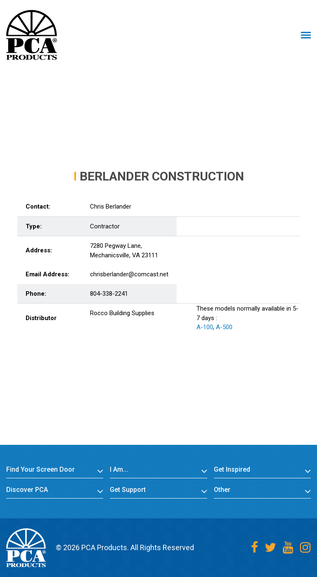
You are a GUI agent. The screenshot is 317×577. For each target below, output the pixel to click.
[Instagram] (305, 547)
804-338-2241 (109, 293)
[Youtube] (288, 547)
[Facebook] (254, 547)
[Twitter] (270, 547)
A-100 (204, 327)
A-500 (224, 327)
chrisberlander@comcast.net (129, 274)
